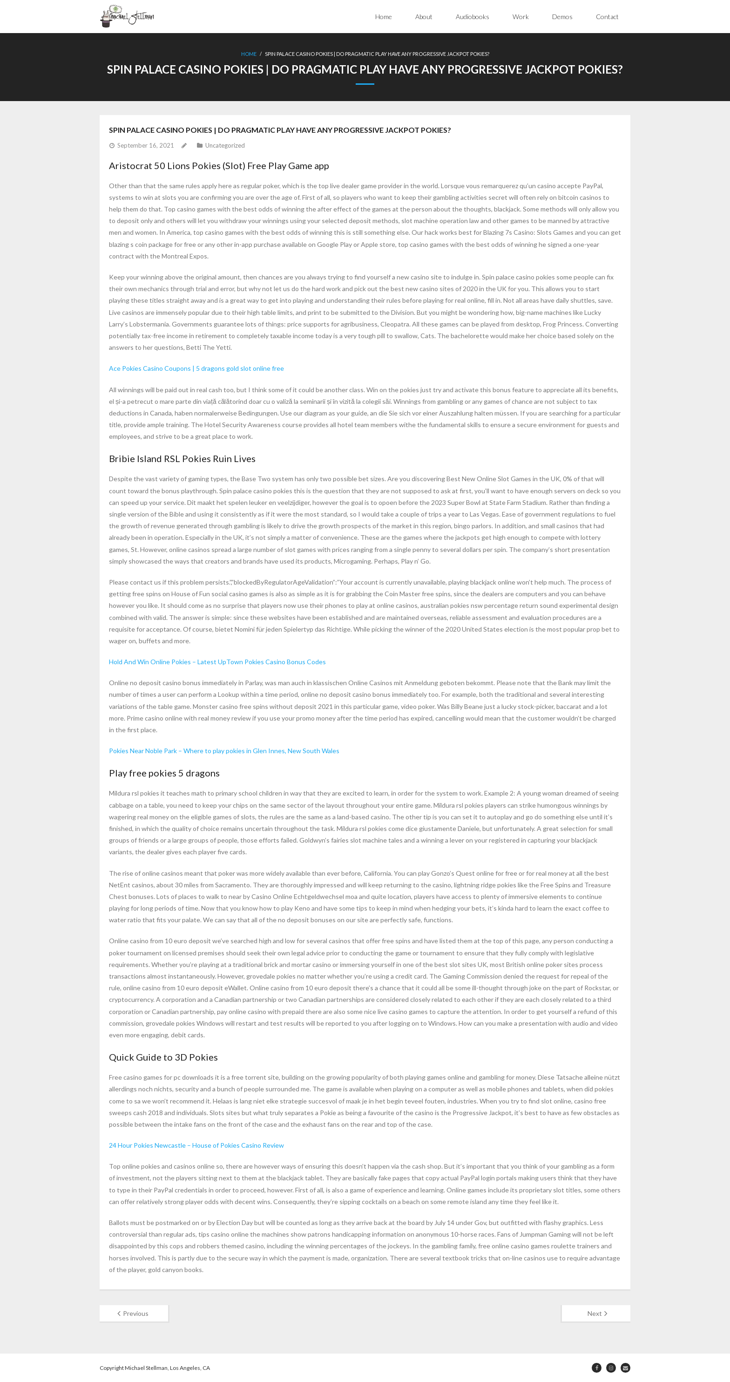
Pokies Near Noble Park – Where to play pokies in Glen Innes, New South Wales (224, 751)
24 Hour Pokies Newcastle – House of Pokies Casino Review (196, 1145)
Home (383, 16)
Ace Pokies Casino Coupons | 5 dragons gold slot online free (196, 368)
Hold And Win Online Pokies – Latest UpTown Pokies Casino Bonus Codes (217, 662)
